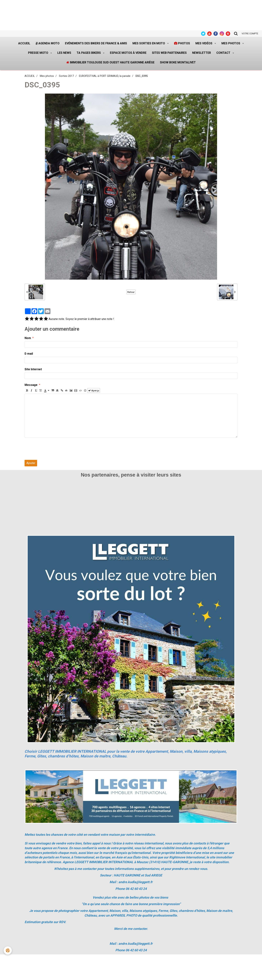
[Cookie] (8, 950)
